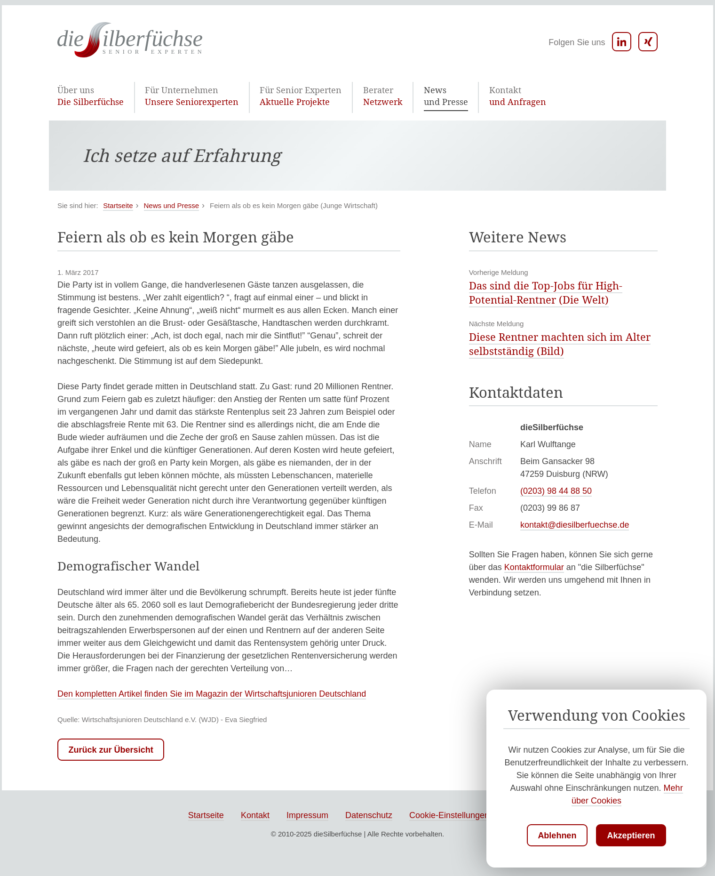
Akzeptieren (631, 835)
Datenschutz (368, 816)
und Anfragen (459, 96)
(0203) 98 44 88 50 (556, 492)
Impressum (307, 816)
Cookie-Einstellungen (449, 816)
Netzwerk (340, 96)
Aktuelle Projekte (268, 96)
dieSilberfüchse (338, 835)
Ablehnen (557, 835)
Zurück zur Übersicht (111, 750)
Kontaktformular (534, 568)
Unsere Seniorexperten (174, 96)
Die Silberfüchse (85, 96)
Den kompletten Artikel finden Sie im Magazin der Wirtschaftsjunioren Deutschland (211, 694)
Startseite (206, 816)
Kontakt (255, 816)
